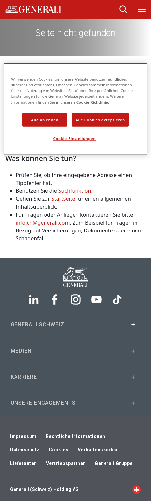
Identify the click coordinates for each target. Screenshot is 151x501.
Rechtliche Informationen (75, 436)
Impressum (23, 436)
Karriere (24, 377)
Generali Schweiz (37, 324)
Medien (21, 351)
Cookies (59, 449)
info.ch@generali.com (43, 222)
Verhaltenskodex (98, 449)
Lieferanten (23, 463)
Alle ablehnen (44, 119)
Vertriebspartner (65, 463)
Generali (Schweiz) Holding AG (44, 489)
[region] (75, 109)
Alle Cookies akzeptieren (100, 119)
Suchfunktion (74, 190)
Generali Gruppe (114, 463)
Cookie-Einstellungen (74, 138)
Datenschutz (25, 449)
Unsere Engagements (43, 403)
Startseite (63, 198)
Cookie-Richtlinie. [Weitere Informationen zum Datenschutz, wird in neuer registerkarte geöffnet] (92, 101)
